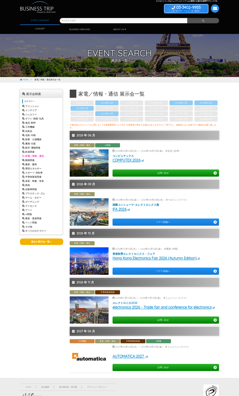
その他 (27, 217)
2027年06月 (107, 104)
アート (27, 201)
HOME (24, 70)
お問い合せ (187, 164)
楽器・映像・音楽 (33, 171)
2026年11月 (82, 99)
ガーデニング (30, 192)
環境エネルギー (31, 159)
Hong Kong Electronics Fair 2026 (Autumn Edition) (155, 249)
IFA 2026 (120, 200)
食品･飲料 (29, 113)
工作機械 (28, 117)
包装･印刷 (29, 126)
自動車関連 (29, 180)
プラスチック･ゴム (33, 184)
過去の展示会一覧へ (41, 232)
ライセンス (29, 196)
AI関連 (27, 205)
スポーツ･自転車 (32, 163)
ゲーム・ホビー (31, 188)
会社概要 (45, 378)
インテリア (29, 101)
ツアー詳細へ (186, 213)
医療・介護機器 (31, 130)
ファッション (30, 97)
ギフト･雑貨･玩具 (33, 109)
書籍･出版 (29, 134)
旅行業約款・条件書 (68, 378)
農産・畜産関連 (31, 209)
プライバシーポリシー (97, 378)
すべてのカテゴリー (34, 221)
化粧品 (27, 122)
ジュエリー (29, 105)
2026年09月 (181, 93)
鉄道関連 (28, 142)
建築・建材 (29, 155)
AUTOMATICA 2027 (129, 347)
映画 (26, 176)
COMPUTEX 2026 (127, 151)
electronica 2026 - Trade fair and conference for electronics (162, 298)
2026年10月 (206, 93)
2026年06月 (107, 93)
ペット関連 (29, 213)
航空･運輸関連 (31, 138)
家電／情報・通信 (33, 147)
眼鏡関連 (28, 151)
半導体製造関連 (31, 167)
